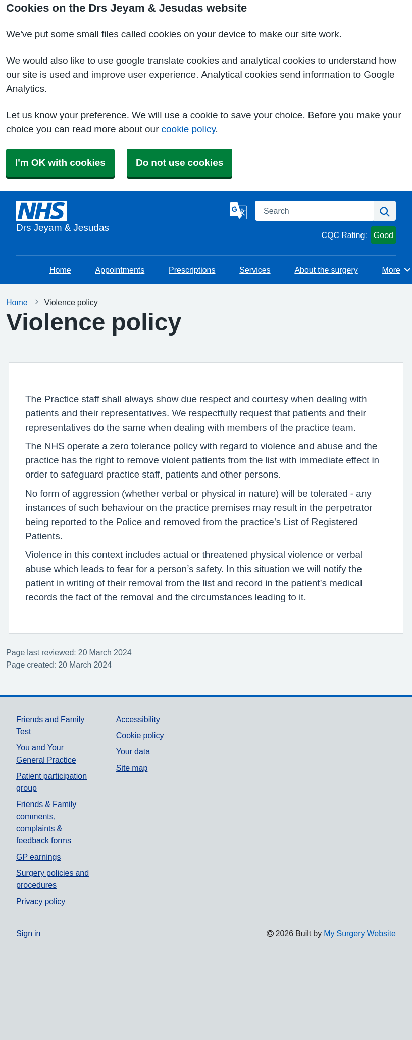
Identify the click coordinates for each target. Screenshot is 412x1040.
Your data (133, 751)
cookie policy (189, 129)
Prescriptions (192, 270)
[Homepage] (121, 218)
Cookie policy (140, 735)
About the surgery (325, 270)
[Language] (238, 211)
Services (254, 270)
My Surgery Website (360, 933)
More (397, 270)
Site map (132, 768)
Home (60, 270)
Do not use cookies (179, 162)
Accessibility (138, 719)
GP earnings (38, 857)
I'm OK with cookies (60, 162)
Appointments (119, 270)
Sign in (28, 933)
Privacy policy (40, 901)
